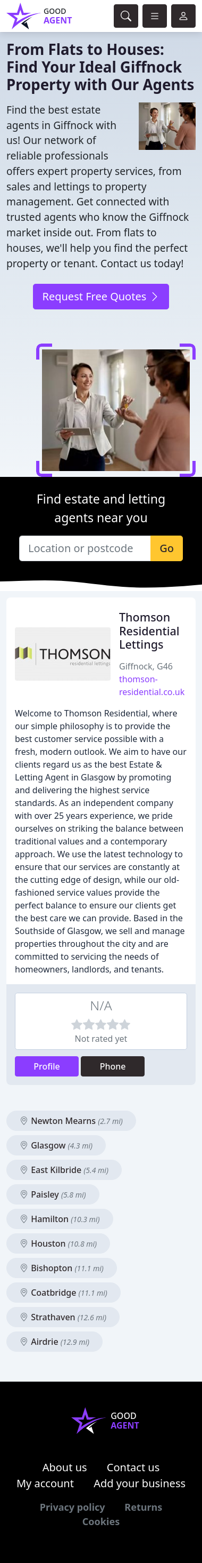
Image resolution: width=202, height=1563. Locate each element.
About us (65, 1467)
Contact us (133, 1467)
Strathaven (63, 1317)
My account (45, 1483)
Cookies (101, 1521)
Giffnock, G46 (146, 666)
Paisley (53, 1194)
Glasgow (56, 1145)
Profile (46, 1066)
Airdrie (54, 1341)
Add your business (140, 1483)
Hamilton (60, 1219)
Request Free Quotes (100, 296)
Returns (143, 1507)
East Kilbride (64, 1170)
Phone (113, 1066)
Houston (58, 1243)
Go (166, 548)
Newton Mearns (71, 1121)
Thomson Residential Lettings (149, 630)
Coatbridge (63, 1292)
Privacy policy (72, 1507)
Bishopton (62, 1268)
